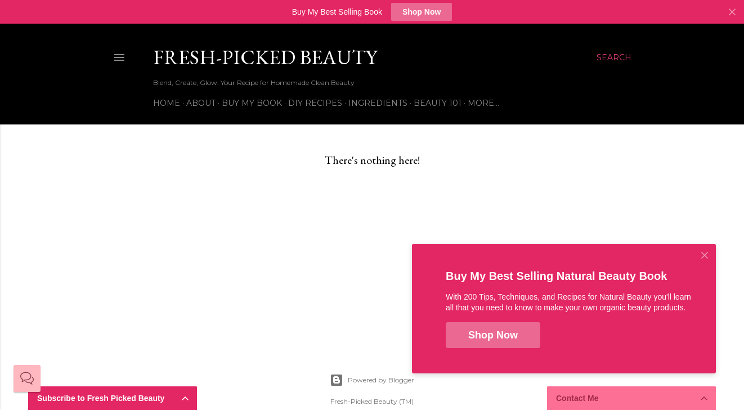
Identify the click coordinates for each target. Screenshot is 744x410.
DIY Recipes (315, 103)
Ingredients (377, 103)
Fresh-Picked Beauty (265, 57)
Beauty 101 (437, 103)
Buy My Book (252, 103)
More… (483, 103)
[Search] (614, 57)
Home (166, 103)
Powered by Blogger (372, 380)
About (201, 103)
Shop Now (421, 11)
